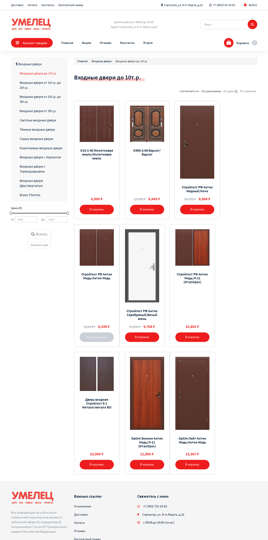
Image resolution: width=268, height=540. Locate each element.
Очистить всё (39, 245)
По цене (230, 91)
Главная (67, 43)
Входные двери (28, 64)
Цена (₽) (16, 208)
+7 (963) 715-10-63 (155, 486)
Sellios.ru (38, 525)
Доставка (17, 5)
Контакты (47, 5)
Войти (250, 5)
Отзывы (105, 43)
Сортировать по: (189, 91)
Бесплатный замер (71, 5)
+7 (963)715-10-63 (224, 5)
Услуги (148, 43)
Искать (39, 234)
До (43, 219)
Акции (86, 43)
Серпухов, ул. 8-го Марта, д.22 (183, 5)
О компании (82, 486)
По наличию (248, 91)
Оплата (32, 5)
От (12, 219)
